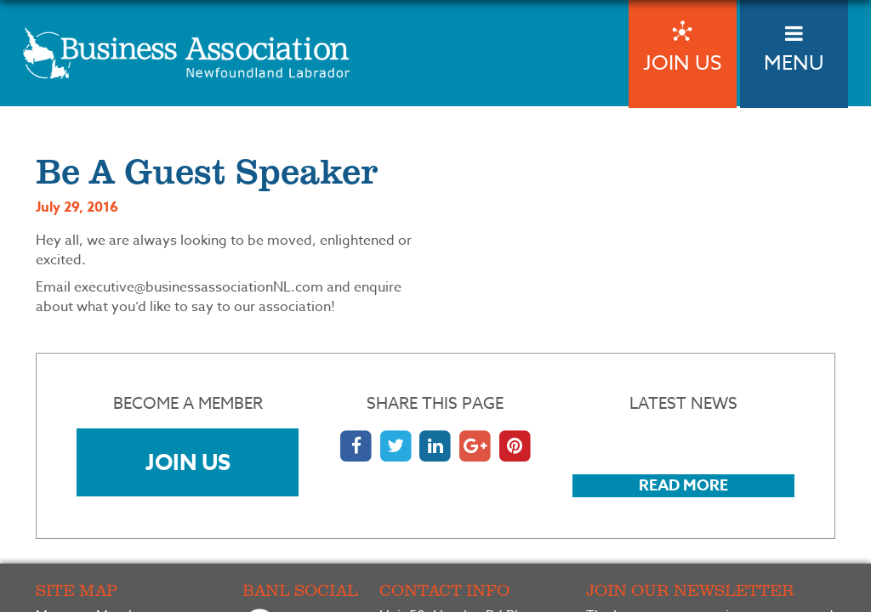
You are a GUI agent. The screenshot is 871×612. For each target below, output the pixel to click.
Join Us (188, 462)
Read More (683, 485)
